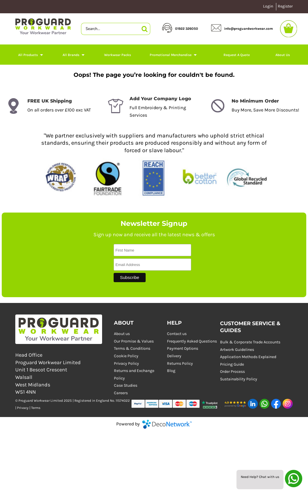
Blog (171, 370)
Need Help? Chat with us (260, 477)
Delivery (174, 355)
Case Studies (125, 385)
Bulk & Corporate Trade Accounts (250, 342)
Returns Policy (180, 363)
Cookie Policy (126, 355)
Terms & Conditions (132, 348)
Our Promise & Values (134, 341)
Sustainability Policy (238, 379)
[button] (31, 54)
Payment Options (182, 348)
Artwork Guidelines (237, 349)
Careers (121, 392)
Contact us (177, 333)
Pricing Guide (232, 364)
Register (285, 6)
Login (268, 6)
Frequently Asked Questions (192, 341)
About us (122, 333)
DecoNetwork (167, 424)
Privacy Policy (126, 363)
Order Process (232, 371)
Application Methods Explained (248, 356)
